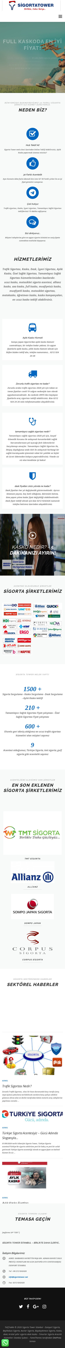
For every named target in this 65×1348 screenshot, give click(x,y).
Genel (5, 1155)
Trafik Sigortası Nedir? (16, 1160)
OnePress (57, 1337)
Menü (60, 16)
